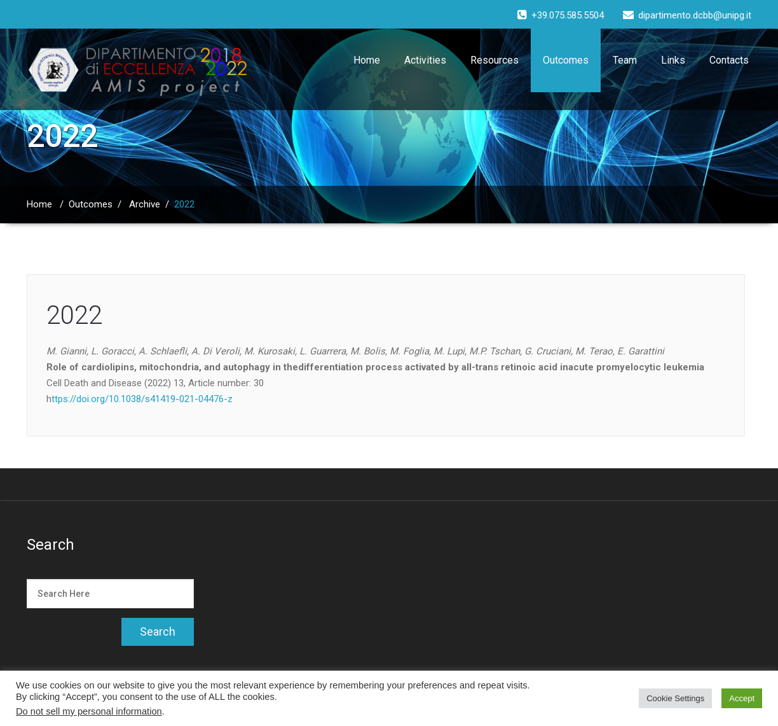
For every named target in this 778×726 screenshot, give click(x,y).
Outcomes (566, 60)
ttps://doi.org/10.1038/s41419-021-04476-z (142, 399)
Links (673, 60)
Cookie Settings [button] (675, 698)
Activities (425, 60)
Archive (144, 204)
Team (625, 60)
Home (366, 60)
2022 (74, 315)
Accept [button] (741, 698)
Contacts (729, 60)
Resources (494, 60)
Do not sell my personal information (89, 711)
